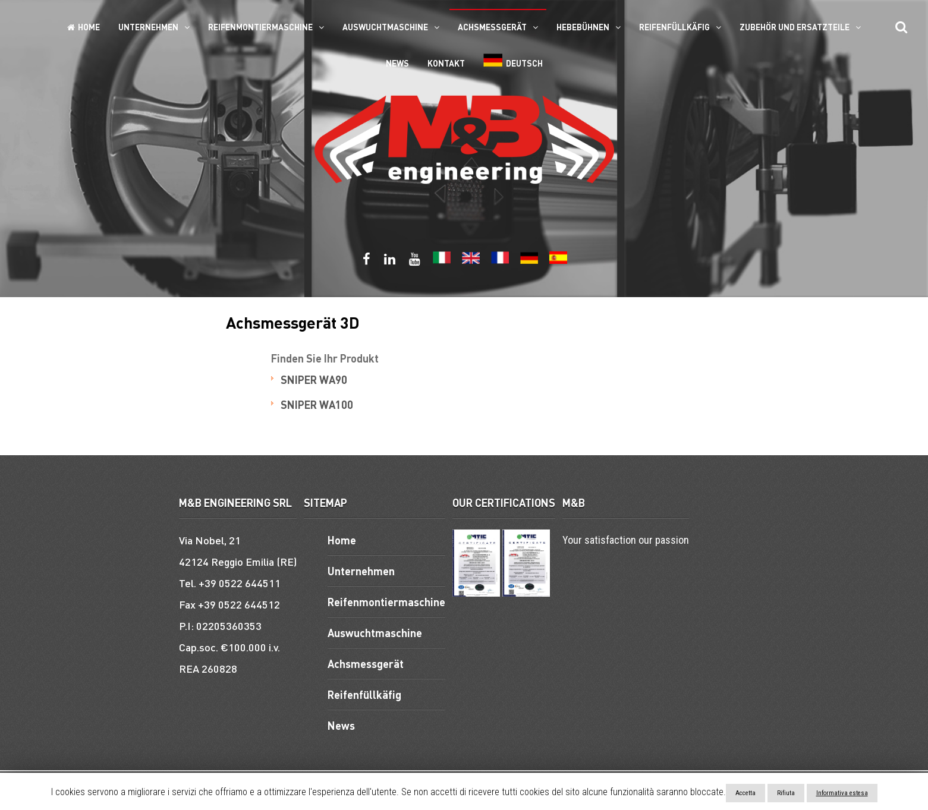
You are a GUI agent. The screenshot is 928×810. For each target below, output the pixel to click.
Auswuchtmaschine (385, 26)
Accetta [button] (745, 793)
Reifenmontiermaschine (260, 26)
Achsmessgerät (492, 26)
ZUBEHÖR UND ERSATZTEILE (795, 26)
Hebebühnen (582, 26)
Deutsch (513, 60)
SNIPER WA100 (317, 404)
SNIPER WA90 (314, 379)
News (397, 63)
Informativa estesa (842, 793)
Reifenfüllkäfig (674, 26)
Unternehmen (148, 26)
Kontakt (446, 63)
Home (83, 26)
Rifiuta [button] (786, 793)
